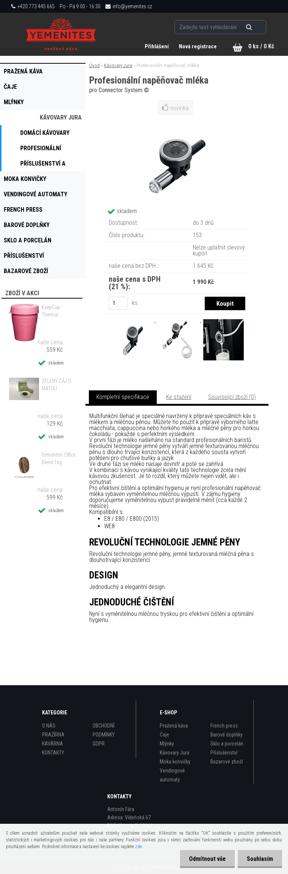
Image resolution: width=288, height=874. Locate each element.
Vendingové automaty (172, 775)
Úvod (94, 65)
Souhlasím (259, 858)
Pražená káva (174, 726)
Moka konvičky (175, 762)
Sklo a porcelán (226, 744)
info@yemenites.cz (132, 6)
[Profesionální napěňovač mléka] (133, 320)
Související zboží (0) (232, 396)
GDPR (99, 744)
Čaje (164, 735)
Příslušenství (223, 753)
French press (224, 726)
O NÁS (49, 726)
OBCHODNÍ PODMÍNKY (104, 730)
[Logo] (61, 34)
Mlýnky (167, 744)
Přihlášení (157, 46)
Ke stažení (178, 396)
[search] (258, 27)
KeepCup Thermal (51, 311)
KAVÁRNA (52, 744)
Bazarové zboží (226, 762)
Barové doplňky (226, 735)
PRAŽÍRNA (53, 735)
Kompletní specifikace (122, 396)
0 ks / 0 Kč (261, 46)
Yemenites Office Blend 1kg (58, 458)
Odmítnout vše (206, 858)
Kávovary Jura (118, 65)
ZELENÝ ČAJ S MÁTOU (56, 384)
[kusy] (118, 303)
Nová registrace (198, 46)
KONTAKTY (53, 753)
